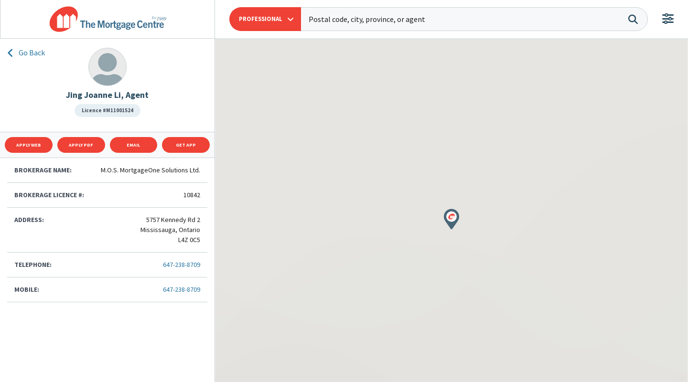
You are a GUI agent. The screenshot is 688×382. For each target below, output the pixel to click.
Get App (186, 145)
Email (133, 145)
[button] (265, 19)
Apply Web (28, 145)
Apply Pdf (81, 145)
